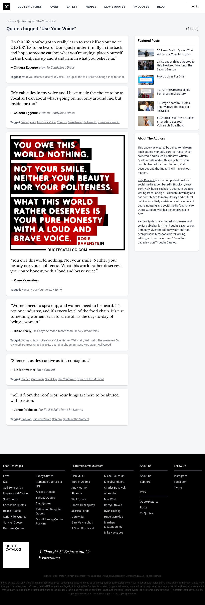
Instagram (180, 476)
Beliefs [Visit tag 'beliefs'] (92, 76)
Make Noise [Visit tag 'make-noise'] (75, 122)
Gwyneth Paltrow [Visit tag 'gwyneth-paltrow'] (21, 344)
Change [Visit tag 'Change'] (102, 76)
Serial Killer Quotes (14, 516)
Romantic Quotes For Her (49, 484)
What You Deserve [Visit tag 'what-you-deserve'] (32, 76)
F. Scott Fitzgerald (82, 528)
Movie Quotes (114, 6)
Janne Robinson (25, 410)
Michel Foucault (114, 476)
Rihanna (76, 493)
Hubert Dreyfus (113, 516)
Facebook (180, 481)
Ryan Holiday (112, 510)
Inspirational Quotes (15, 493)
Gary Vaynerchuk (82, 522)
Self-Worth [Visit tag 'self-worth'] (89, 122)
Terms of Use (50, 575)
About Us (145, 476)
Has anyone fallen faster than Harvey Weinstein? (66, 331)
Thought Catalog (165, 242)
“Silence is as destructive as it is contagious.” (50, 361)
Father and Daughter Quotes (49, 511)
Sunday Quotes (45, 497)
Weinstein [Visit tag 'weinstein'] (90, 340)
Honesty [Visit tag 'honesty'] (26, 289)
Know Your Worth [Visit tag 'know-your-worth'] (109, 122)
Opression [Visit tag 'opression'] (37, 379)
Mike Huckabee (113, 532)
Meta (61, 575)
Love (6, 476)
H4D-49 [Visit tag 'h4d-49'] (57, 289)
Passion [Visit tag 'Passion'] (26, 419)
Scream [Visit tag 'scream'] (57, 419)
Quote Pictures (30, 6)
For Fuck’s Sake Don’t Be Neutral (60, 410)
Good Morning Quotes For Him (49, 521)
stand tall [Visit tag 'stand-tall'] (81, 76)
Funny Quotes (44, 476)
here (140, 214)
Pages (54, 6)
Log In (194, 6)
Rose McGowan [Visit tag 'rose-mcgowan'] (86, 344)
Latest (72, 6)
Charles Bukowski (115, 487)
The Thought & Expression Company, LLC (119, 575)
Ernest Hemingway (83, 505)
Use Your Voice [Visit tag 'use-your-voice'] (54, 76)
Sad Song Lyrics (13, 487)
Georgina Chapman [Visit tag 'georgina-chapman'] (63, 344)
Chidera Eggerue (26, 67)
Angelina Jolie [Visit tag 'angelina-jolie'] (41, 344)
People (90, 6)
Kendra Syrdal (146, 221)
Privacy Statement (76, 575)
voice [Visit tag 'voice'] (33, 122)
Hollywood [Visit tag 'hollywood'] (104, 344)
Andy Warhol (79, 487)
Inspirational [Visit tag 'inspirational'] (116, 76)
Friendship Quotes (14, 505)
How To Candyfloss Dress (57, 67)
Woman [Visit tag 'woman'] (26, 340)
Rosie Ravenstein (26, 280)
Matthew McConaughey (113, 524)
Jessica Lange (80, 510)
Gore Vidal (77, 516)
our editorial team (181, 147)
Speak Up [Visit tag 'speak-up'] (51, 379)
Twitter (178, 487)
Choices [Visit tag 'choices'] (62, 122)
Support (145, 481)
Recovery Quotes (13, 528)
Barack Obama (80, 481)
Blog (161, 6)
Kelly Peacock (146, 180)
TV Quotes (141, 6)
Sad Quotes (10, 499)
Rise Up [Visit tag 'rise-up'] (69, 76)
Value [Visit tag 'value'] (24, 122)
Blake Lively (22, 331)
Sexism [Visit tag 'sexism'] (36, 340)
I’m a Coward (46, 370)
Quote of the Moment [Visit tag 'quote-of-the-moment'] (90, 379)
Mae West (110, 499)
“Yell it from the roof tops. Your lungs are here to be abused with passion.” (64, 398)
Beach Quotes (12, 510)
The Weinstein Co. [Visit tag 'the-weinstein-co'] (109, 340)
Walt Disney (78, 499)
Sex (5, 481)
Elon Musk (77, 476)
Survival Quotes (13, 522)
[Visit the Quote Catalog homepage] (6, 6)
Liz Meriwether (24, 370)
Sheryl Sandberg (114, 481)
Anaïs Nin (110, 493)
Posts (143, 507)
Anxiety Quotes (45, 491)
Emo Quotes (43, 503)
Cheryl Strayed (113, 505)
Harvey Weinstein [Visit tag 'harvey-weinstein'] (72, 340)
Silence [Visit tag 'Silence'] (25, 379)
